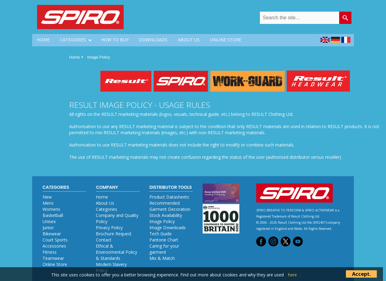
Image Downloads (167, 227)
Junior (48, 227)
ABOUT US (189, 40)
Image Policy (98, 57)
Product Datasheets (169, 197)
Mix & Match (162, 258)
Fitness (50, 252)
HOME (43, 40)
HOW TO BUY (115, 40)
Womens (51, 209)
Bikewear (52, 234)
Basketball (53, 215)
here (292, 275)
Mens (48, 203)
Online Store (55, 264)
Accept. (361, 273)
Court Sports (55, 240)
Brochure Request (114, 234)
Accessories (54, 246)
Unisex (49, 221)
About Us (105, 203)
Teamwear (53, 258)
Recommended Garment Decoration (169, 206)
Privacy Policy (109, 227)
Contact (103, 240)
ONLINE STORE (225, 40)
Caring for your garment (164, 249)
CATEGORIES (73, 40)
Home (74, 57)
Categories (106, 209)
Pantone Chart (163, 240)
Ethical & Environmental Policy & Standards (116, 252)
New (47, 197)
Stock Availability (165, 215)
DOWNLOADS (153, 40)
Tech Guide (160, 234)
